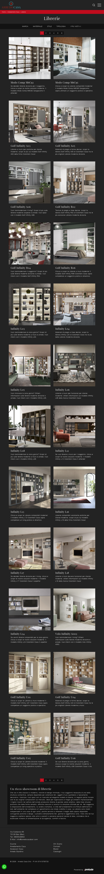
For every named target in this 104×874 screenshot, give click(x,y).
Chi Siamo (57, 844)
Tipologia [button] (61, 26)
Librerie (23, 12)
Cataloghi (57, 851)
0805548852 (19, 837)
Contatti (56, 846)
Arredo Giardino (16, 851)
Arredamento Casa (13, 12)
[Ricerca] (94, 5)
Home (4, 12)
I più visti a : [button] (76, 26)
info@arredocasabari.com (27, 839)
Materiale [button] (37, 26)
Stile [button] (49, 26)
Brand (55, 849)
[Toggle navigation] (99, 5)
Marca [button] (25, 26)
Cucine (13, 844)
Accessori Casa (16, 849)
